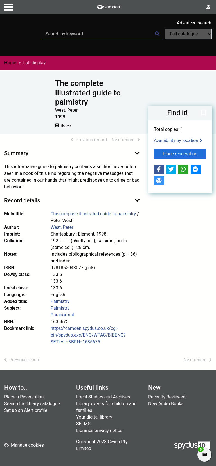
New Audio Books (166, 403)
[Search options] (188, 34)
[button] (203, 113)
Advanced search (194, 23)
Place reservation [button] (184, 153)
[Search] (157, 34)
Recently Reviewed (167, 396)
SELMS (83, 423)
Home (10, 62)
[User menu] (208, 7)
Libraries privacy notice (99, 430)
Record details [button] (22, 200)
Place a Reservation (24, 396)
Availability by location (178, 140)
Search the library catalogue (32, 403)
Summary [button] (16, 153)
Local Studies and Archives (103, 396)
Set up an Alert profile (25, 410)
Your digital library (94, 417)
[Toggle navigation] (8, 6)
